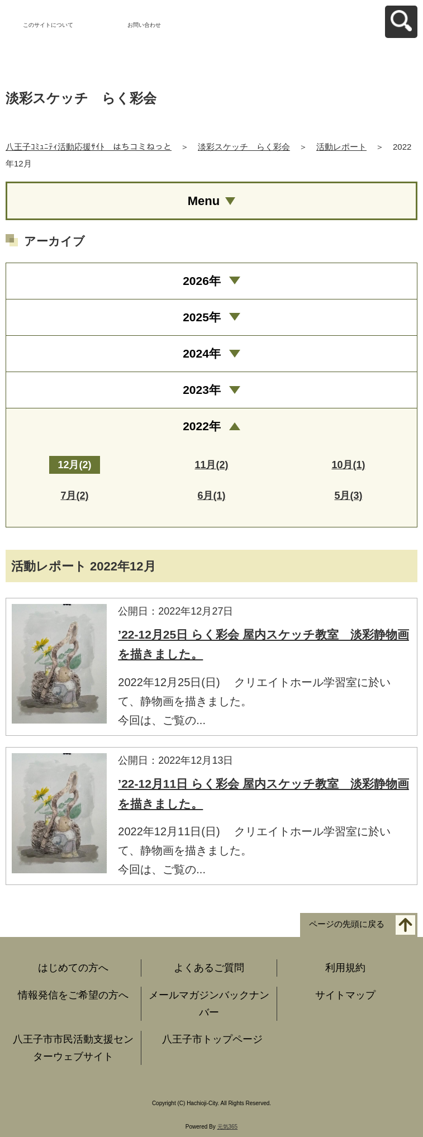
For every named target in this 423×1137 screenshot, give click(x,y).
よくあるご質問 (209, 967)
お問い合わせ (144, 25)
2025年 (202, 317)
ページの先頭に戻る (346, 924)
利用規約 (345, 967)
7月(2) (74, 495)
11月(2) (211, 464)
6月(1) (211, 495)
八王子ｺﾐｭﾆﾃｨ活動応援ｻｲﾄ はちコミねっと (89, 146)
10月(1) (348, 464)
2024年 (202, 353)
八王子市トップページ (212, 1039)
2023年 (202, 389)
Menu (204, 201)
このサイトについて (48, 25)
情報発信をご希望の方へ (73, 995)
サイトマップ (345, 995)
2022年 (202, 426)
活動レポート (341, 146)
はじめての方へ (73, 967)
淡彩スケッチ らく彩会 (244, 146)
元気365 (227, 1127)
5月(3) (348, 495)
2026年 (202, 280)
